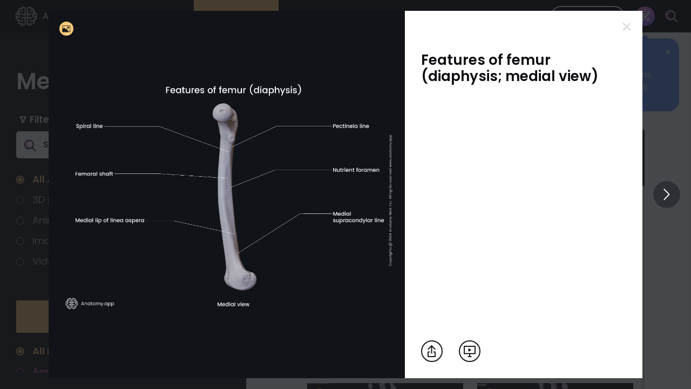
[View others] (666, 194)
